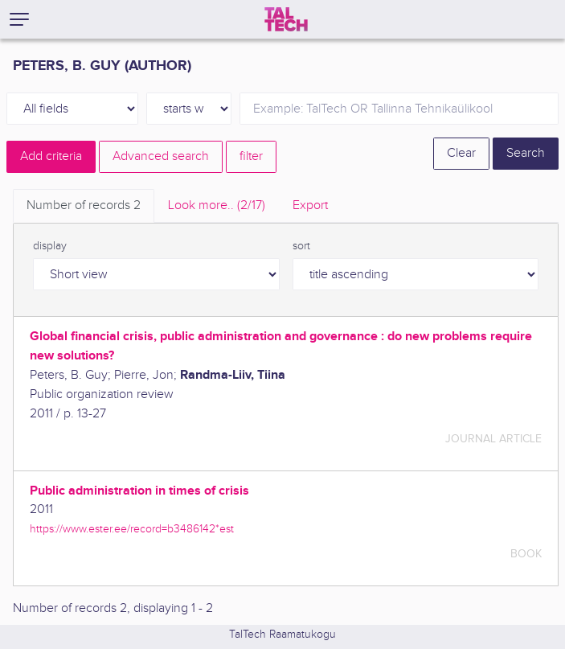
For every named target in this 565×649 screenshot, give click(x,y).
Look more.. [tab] (216, 205)
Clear (461, 153)
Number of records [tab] (84, 205)
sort (301, 246)
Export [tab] (310, 205)
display (50, 246)
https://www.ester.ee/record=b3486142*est (132, 529)
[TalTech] (286, 19)
